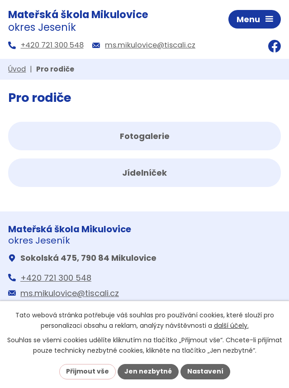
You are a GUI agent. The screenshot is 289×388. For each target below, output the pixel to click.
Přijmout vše (87, 371)
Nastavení (205, 371)
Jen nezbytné (148, 371)
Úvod (17, 69)
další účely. (231, 325)
